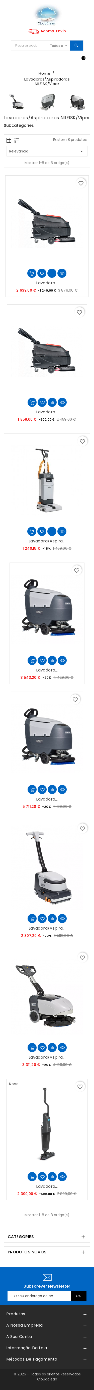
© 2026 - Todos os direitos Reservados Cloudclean (47, 1377)
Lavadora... (47, 283)
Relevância (47, 151)
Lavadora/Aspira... (47, 541)
